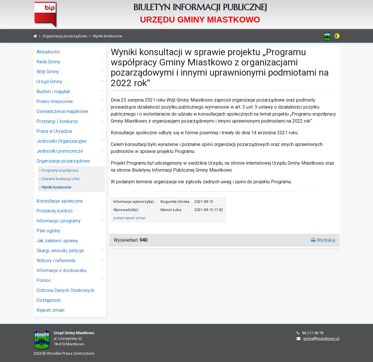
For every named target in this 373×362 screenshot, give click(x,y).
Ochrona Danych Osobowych (65, 290)
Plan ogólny (48, 231)
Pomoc (69, 280)
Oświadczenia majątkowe (69, 111)
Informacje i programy (69, 220)
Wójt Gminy (69, 71)
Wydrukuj (323, 240)
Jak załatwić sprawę (57, 240)
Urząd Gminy (69, 81)
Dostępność (48, 300)
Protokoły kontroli (69, 211)
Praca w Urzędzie (69, 131)
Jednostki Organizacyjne (69, 141)
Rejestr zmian (50, 310)
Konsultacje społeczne (59, 201)
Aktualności (48, 52)
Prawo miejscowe (69, 101)
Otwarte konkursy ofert (59, 179)
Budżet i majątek (69, 91)
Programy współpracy (58, 170)
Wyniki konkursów (55, 187)
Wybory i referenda (69, 260)
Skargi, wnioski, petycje (69, 250)
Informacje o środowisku (69, 270)
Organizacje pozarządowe (69, 161)
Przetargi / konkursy (69, 121)
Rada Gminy (69, 61)
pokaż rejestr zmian (129, 218)
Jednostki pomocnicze (69, 151)
